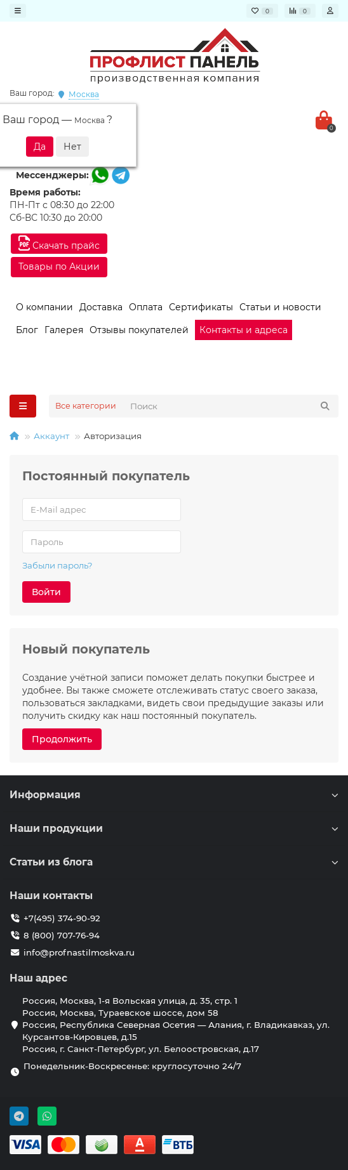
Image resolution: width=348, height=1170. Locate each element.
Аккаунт (51, 436)
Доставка (101, 307)
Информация (174, 795)
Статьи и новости (280, 307)
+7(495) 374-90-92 (61, 918)
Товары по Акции (59, 266)
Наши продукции (174, 828)
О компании (44, 307)
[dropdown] (18, 11)
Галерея (63, 330)
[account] (330, 11)
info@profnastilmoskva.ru (79, 952)
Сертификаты (201, 307)
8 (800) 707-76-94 (61, 935)
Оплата (146, 307)
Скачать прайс (59, 243)
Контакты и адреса (243, 330)
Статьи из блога (174, 862)
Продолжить (62, 739)
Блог (27, 330)
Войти (46, 592)
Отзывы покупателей (139, 330)
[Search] (230, 406)
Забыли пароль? (57, 565)
